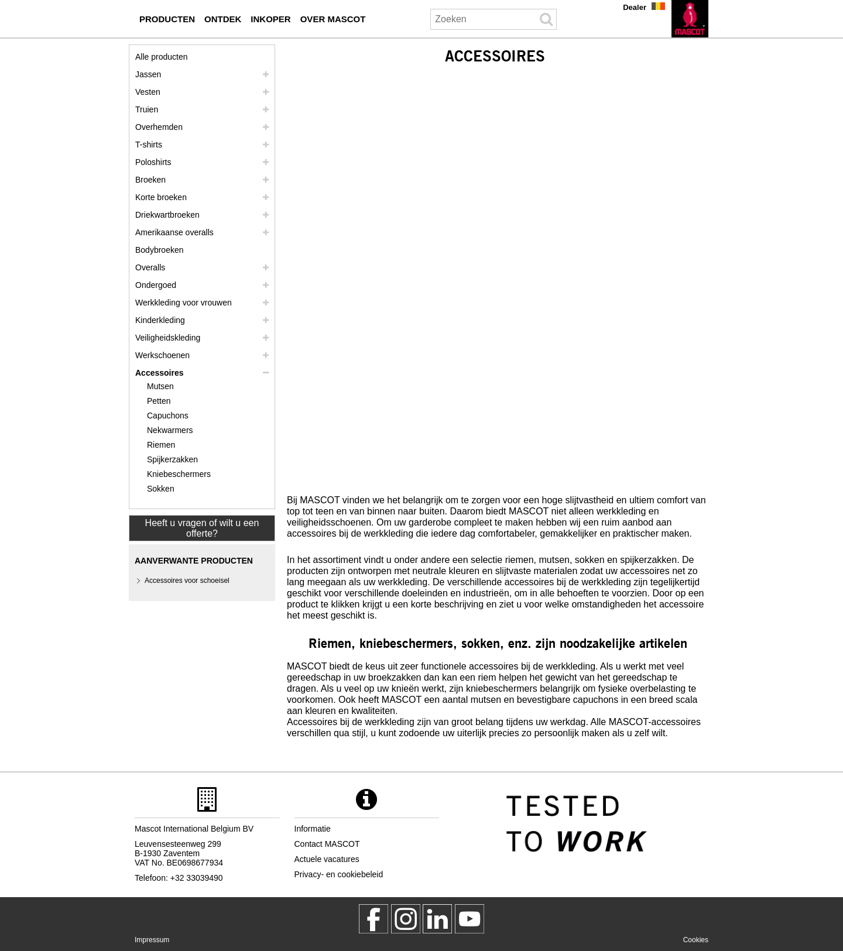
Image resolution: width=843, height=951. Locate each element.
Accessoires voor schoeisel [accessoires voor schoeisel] (187, 580)
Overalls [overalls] (150, 267)
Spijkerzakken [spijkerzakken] (172, 459)
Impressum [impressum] (152, 940)
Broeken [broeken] (150, 179)
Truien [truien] (146, 109)
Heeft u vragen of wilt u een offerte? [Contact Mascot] (202, 528)
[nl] (689, 18)
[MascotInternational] (469, 918)
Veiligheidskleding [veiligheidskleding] (167, 337)
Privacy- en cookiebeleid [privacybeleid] (338, 874)
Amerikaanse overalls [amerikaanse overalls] (174, 232)
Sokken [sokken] (160, 488)
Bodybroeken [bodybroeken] (159, 250)
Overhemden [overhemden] (159, 127)
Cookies (695, 940)
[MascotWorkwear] (373, 918)
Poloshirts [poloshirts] (153, 162)
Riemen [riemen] (161, 444)
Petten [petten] (158, 401)
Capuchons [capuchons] (168, 415)
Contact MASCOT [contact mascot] (327, 844)
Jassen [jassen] (148, 74)
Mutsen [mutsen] (160, 386)
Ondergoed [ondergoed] (155, 285)
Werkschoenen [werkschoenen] (162, 355)
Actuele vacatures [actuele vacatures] (326, 859)
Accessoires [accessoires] (159, 372)
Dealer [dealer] (634, 7)
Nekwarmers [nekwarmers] (170, 430)
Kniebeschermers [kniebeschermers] (179, 474)
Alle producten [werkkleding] (161, 56)
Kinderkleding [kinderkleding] (160, 320)
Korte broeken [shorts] (161, 197)
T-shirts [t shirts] (148, 144)
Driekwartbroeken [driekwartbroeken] (167, 214)
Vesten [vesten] (147, 92)
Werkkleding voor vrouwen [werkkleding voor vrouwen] (183, 302)
